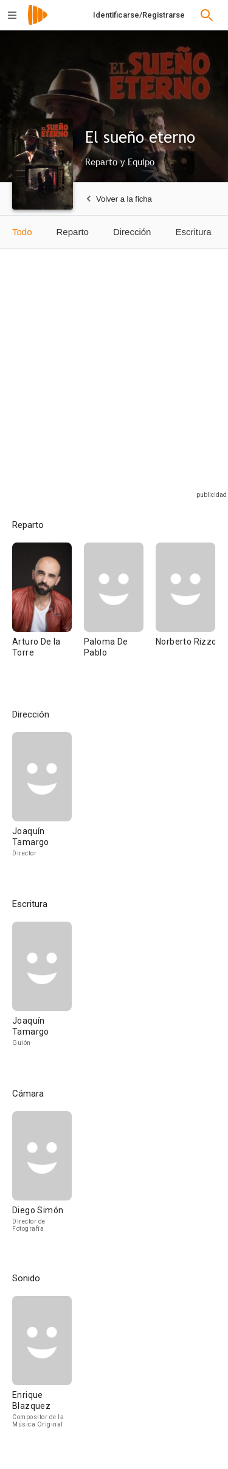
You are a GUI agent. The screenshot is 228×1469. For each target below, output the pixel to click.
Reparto (73, 232)
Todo (22, 232)
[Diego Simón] (42, 1176)
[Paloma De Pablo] (120, 611)
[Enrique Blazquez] (42, 1366)
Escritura (193, 232)
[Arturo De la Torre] (48, 611)
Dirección (132, 232)
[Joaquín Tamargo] (42, 800)
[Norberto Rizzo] (185, 611)
